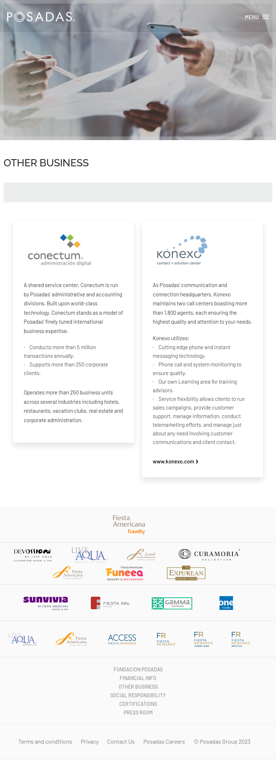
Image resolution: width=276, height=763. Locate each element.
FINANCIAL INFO (138, 678)
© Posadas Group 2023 (223, 741)
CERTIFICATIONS (138, 704)
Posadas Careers (164, 741)
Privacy (90, 741)
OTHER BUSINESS (138, 687)
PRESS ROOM (138, 712)
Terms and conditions (45, 741)
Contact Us (121, 741)
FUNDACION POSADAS (138, 669)
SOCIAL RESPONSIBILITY (138, 695)
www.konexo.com (176, 461)
